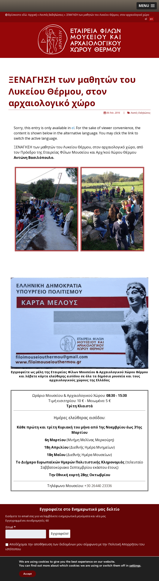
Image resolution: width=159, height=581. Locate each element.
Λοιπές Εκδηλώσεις (51, 15)
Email (10, 527)
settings (134, 566)
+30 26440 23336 (98, 485)
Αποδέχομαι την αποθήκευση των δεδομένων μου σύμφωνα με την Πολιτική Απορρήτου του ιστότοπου (75, 546)
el (73, 127)
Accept (27, 574)
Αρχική (32, 15)
